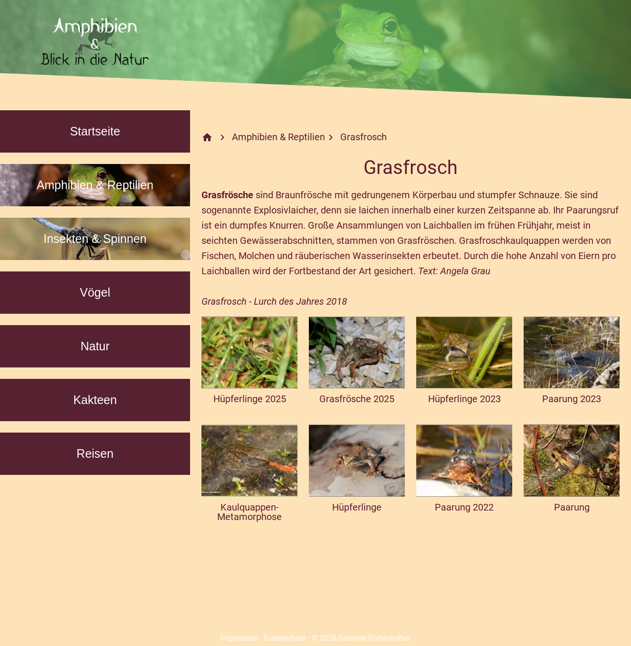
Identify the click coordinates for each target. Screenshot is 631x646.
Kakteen (95, 399)
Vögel (95, 292)
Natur (94, 346)
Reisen (95, 453)
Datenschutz (285, 638)
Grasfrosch (363, 137)
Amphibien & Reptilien (95, 185)
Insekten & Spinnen (95, 238)
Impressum (239, 638)
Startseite (95, 131)
